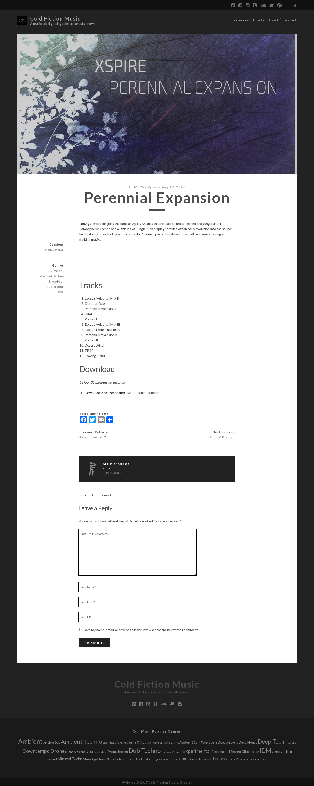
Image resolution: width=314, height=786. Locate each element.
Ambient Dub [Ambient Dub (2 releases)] (51, 741)
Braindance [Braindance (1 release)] (121, 741)
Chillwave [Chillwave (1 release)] (153, 741)
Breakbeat (56, 280)
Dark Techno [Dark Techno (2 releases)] (202, 741)
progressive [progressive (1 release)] (158, 758)
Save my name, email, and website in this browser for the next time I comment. (141, 629)
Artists (258, 18)
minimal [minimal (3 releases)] (52, 758)
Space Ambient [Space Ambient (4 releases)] (200, 758)
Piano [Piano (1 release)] (149, 758)
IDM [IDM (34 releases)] (265, 749)
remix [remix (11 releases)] (182, 757)
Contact (290, 18)
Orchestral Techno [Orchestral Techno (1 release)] (135, 758)
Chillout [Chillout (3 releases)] (142, 741)
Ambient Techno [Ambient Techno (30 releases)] (81, 740)
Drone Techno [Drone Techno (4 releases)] (117, 750)
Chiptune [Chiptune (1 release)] (165, 741)
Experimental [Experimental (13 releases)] (197, 750)
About (274, 18)
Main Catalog (55, 248)
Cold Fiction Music (57, 18)
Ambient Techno (52, 275)
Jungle (59, 291)
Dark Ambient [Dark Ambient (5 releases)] (182, 741)
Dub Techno (55, 285)
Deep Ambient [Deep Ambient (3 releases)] (228, 741)
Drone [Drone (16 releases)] (57, 750)
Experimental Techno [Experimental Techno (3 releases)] (226, 750)
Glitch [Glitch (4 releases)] (246, 750)
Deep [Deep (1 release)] (214, 741)
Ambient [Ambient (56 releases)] (30, 740)
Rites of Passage (221, 436)
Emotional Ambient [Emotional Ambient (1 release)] (172, 750)
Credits (186, 781)
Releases (241, 18)
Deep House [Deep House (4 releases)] (248, 741)
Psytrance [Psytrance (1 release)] (171, 758)
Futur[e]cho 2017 (92, 436)
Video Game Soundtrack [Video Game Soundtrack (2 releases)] (251, 758)
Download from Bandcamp (105, 391)
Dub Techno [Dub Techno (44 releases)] (145, 749)
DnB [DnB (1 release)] (293, 741)
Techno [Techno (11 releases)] (219, 757)
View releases (112, 471)
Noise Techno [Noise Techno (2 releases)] (115, 758)
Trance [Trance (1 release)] (231, 758)
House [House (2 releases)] (255, 750)
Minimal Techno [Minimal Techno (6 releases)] (71, 757)
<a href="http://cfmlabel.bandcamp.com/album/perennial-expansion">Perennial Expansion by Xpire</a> (156, 259)
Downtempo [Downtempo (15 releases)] (36, 750)
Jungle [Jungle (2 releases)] (276, 750)
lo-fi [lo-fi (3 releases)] (289, 750)
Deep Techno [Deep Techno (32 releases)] (274, 740)
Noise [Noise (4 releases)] (101, 758)
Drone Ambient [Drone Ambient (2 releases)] (75, 750)
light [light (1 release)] (282, 750)
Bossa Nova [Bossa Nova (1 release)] (108, 741)
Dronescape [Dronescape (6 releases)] (96, 750)
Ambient (58, 269)
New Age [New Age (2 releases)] (91, 758)
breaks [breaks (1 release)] (132, 741)
